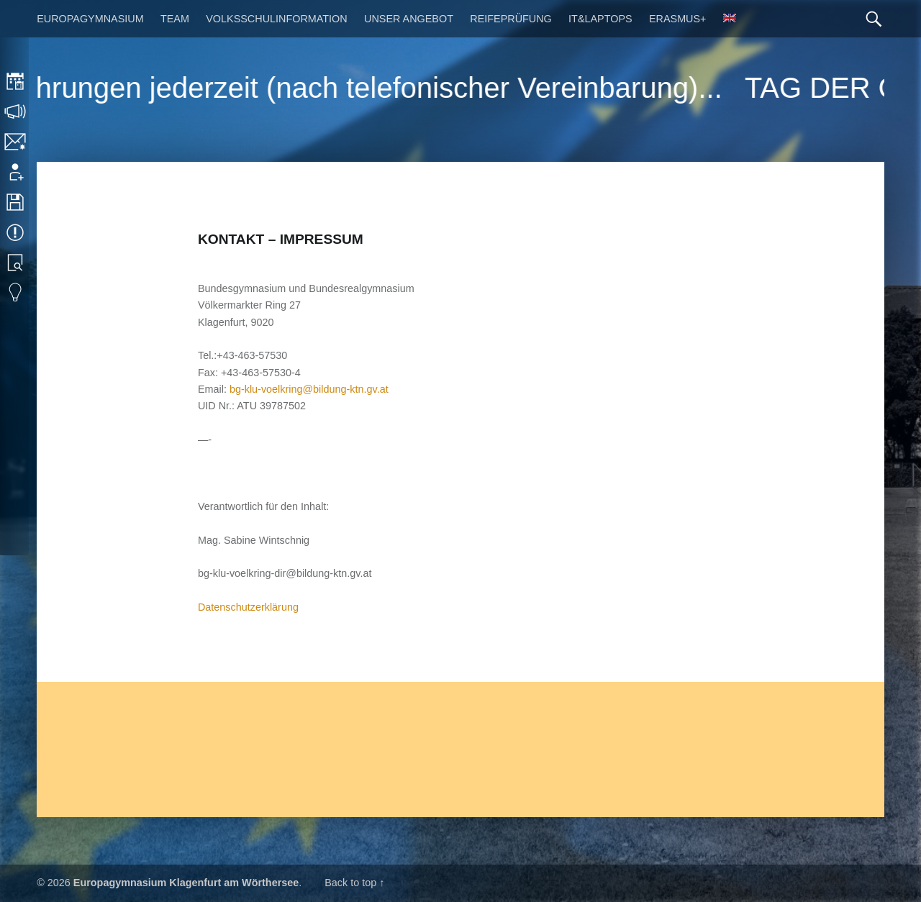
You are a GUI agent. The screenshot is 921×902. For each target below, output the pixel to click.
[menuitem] (729, 18)
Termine (16, 232)
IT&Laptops (600, 18)
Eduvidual (16, 292)
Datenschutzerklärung (248, 607)
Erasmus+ (678, 18)
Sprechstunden (16, 111)
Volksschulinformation (276, 18)
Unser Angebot (408, 18)
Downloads (16, 202)
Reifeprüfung (511, 18)
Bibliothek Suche (16, 262)
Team (174, 18)
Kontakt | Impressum (16, 141)
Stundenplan (16, 81)
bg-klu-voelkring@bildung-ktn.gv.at (309, 389)
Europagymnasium (90, 18)
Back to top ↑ (354, 882)
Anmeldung (16, 171)
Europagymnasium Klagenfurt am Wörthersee (186, 882)
